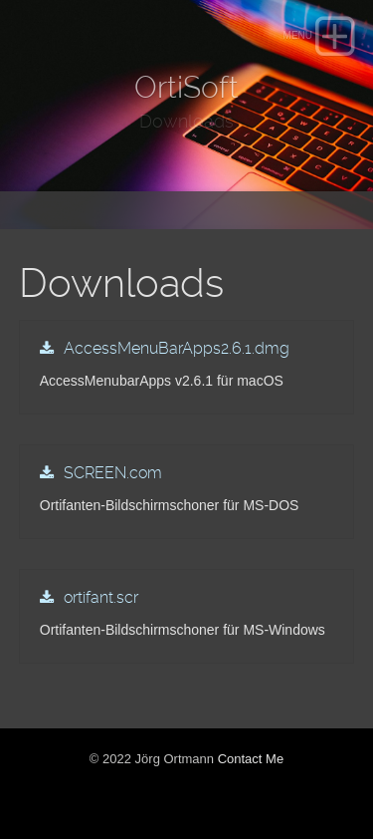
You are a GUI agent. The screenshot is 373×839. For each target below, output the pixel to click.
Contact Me (250, 758)
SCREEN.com (113, 472)
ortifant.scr (101, 597)
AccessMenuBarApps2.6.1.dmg (176, 348)
